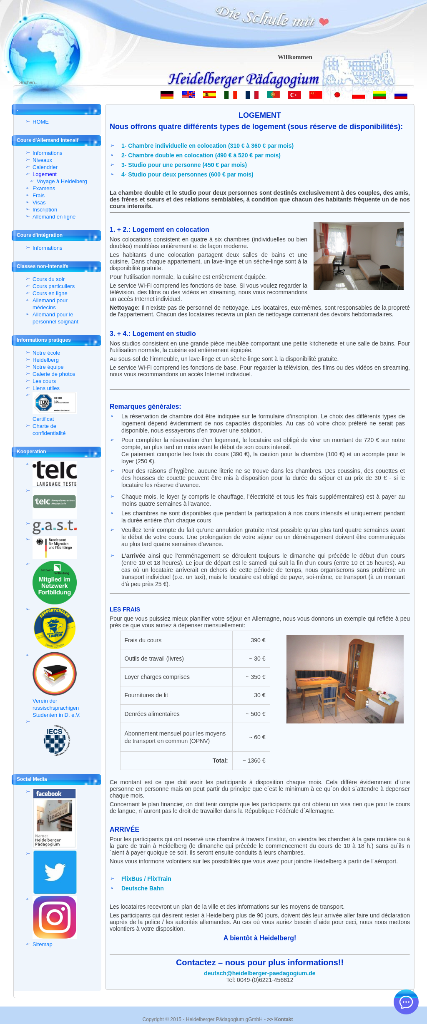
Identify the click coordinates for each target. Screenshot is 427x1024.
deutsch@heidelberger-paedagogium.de (259, 973)
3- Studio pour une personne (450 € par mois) (184, 165)
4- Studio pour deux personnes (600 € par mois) (187, 174)
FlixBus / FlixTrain (146, 878)
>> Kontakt (280, 1019)
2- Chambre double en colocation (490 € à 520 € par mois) (201, 155)
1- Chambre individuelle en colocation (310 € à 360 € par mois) (207, 145)
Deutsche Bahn (142, 888)
